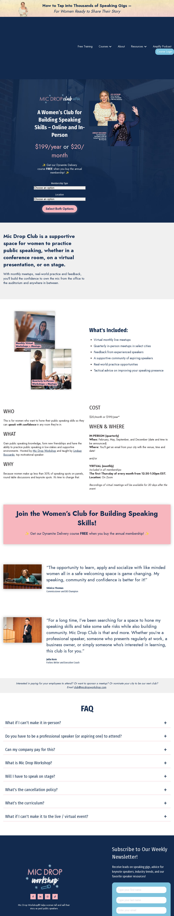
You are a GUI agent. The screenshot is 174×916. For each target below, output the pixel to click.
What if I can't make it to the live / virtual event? (46, 775)
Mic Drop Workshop (44, 409)
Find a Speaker (87, 906)
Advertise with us (149, 906)
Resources (137, 26)
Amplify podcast (72, 906)
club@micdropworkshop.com (90, 646)
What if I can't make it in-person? (33, 681)
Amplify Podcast (162, 26)
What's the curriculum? (24, 761)
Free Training (85, 26)
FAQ (130, 906)
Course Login (164, 31)
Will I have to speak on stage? (30, 735)
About (121, 26)
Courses (103, 26)
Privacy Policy (120, 906)
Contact (137, 906)
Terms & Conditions (104, 906)
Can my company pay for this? (30, 708)
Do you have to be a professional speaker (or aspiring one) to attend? (63, 694)
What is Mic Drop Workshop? (28, 721)
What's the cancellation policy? (31, 748)
